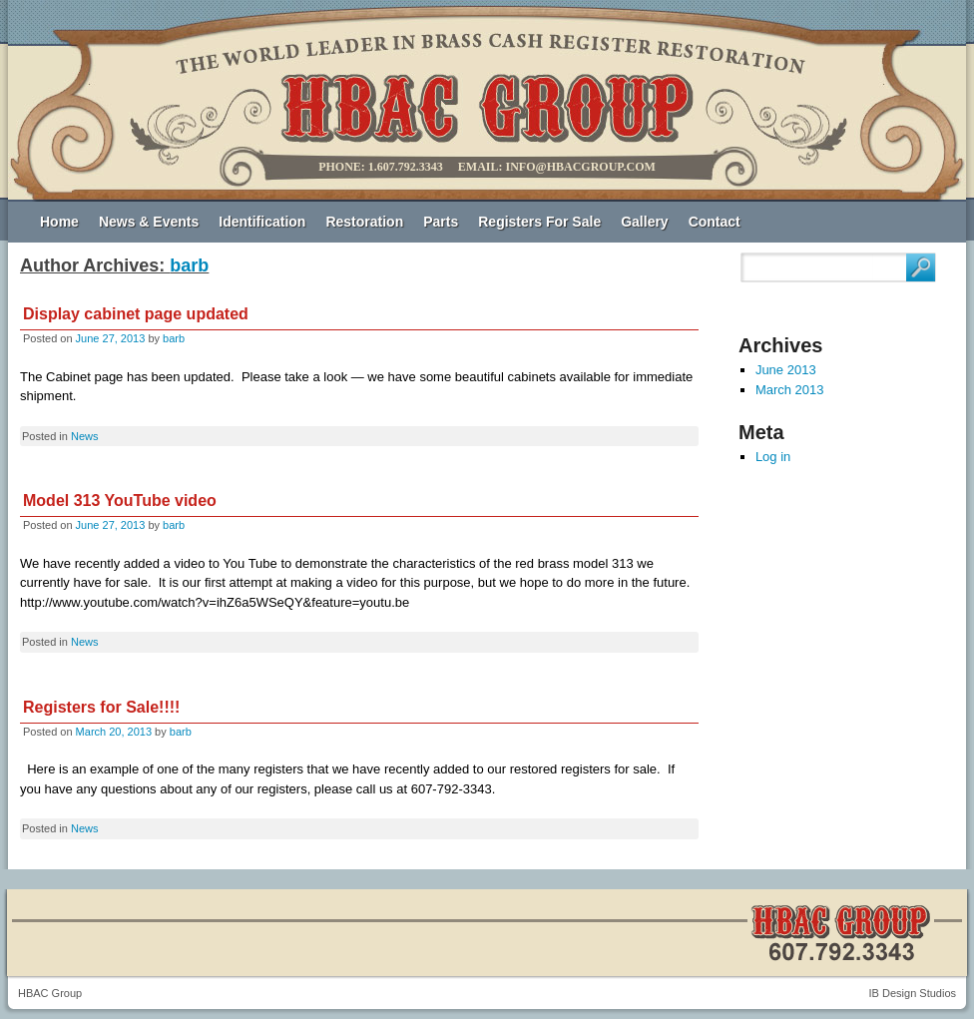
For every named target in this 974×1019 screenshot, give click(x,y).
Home (59, 222)
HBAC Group (50, 993)
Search (921, 267)
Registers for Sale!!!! (101, 707)
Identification (262, 222)
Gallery (644, 222)
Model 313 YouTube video (120, 500)
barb (189, 265)
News (85, 436)
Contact (714, 222)
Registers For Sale (539, 222)
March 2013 (789, 389)
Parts (440, 222)
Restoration (364, 222)
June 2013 (785, 369)
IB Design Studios (912, 993)
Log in (772, 456)
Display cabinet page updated (135, 313)
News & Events (149, 222)
